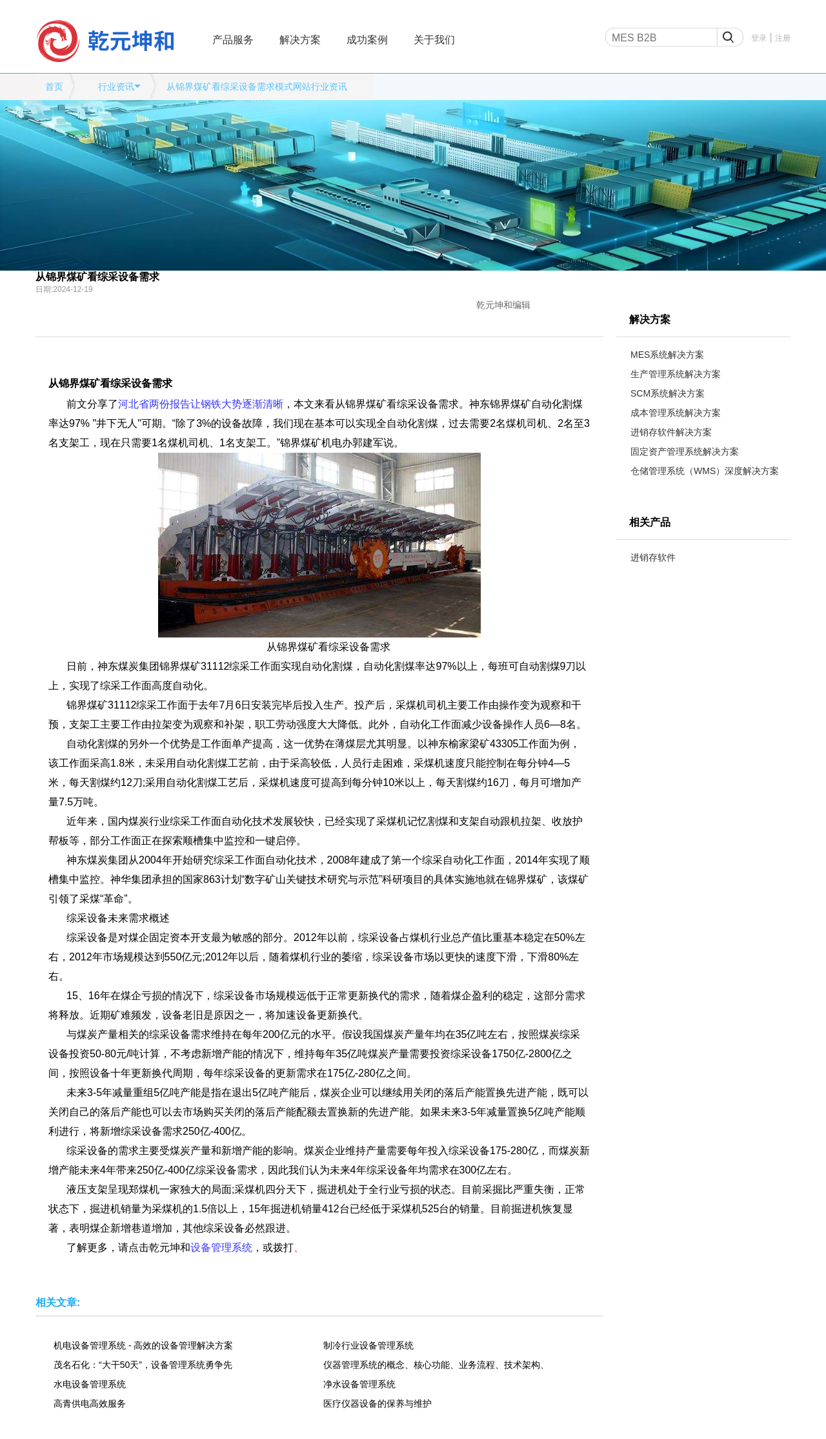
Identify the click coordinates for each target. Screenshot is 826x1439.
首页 (54, 86)
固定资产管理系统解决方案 (684, 451)
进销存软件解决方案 (671, 432)
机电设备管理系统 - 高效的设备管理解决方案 (143, 1345)
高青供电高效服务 (90, 1403)
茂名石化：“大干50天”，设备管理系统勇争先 (143, 1365)
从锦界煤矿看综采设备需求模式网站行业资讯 (256, 86)
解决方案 (300, 39)
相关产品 (649, 522)
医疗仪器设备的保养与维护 (377, 1403)
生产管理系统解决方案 (675, 374)
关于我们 (434, 39)
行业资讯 (116, 86)
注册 (783, 38)
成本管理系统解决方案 (675, 413)
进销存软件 (653, 557)
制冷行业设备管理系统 (368, 1345)
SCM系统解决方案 (667, 393)
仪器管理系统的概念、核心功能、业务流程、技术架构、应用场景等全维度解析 (436, 1365)
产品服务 (233, 39)
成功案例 (367, 39)
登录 (759, 38)
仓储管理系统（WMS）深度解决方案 (704, 471)
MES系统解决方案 (667, 354)
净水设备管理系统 (359, 1384)
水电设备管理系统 (90, 1384)
